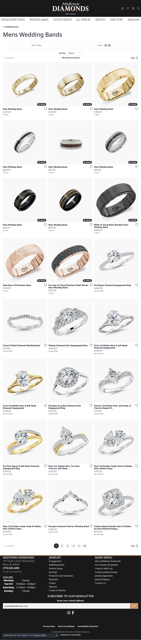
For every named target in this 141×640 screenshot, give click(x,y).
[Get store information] (12, 572)
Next (133, 58)
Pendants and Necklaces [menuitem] (61, 575)
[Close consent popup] (57, 635)
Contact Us (100, 583)
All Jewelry (83, 19)
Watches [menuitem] (53, 586)
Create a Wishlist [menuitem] (57, 590)
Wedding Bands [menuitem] (56, 564)
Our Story (116, 19)
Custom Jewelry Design (106, 572)
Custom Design (62, 19)
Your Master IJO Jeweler (106, 564)
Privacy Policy (49, 626)
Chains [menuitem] (52, 583)
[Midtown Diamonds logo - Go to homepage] (70, 8)
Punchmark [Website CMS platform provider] (76, 635)
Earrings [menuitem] (53, 572)
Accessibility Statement (88, 626)
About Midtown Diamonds (108, 561)
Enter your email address (70, 600)
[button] (122, 8)
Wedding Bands (39, 19)
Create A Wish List (104, 568)
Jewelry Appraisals (104, 575)
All (85, 545)
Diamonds (134, 19)
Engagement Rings (13, 19)
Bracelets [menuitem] (53, 579)
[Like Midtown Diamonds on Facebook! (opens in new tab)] (73, 613)
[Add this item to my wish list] (44, 108)
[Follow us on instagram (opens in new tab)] (68, 613)
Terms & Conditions (66, 626)
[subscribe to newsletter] (134, 606)
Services (100, 19)
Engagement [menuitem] (55, 561)
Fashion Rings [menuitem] (56, 568)
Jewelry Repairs (102, 579)
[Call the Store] (11, 568)
